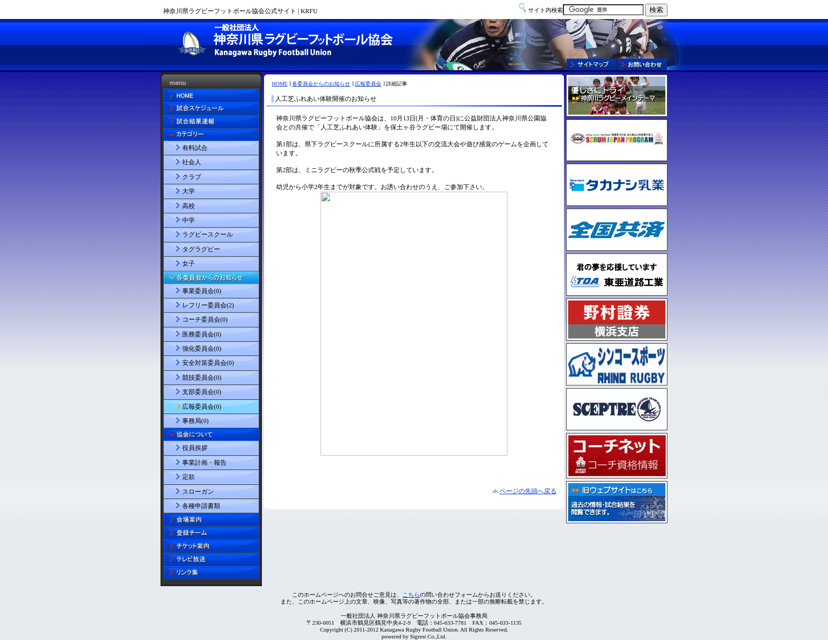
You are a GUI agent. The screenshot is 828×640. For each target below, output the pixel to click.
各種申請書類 (201, 506)
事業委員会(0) (201, 291)
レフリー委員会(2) (208, 305)
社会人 (191, 162)
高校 (188, 206)
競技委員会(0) (201, 377)
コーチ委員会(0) (205, 319)
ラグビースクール (207, 234)
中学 (188, 220)
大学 (188, 191)
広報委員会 (368, 84)
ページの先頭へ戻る (528, 491)
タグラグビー (201, 249)
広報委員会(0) (201, 406)
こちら (411, 594)
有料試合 (195, 148)
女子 (188, 263)
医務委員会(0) (201, 334)
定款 (188, 477)
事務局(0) (195, 421)
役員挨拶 (195, 447)
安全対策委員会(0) (208, 362)
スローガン (198, 491)
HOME (279, 84)
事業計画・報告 (204, 462)
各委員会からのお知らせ (321, 84)
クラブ (191, 177)
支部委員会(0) (201, 392)
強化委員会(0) (201, 348)
